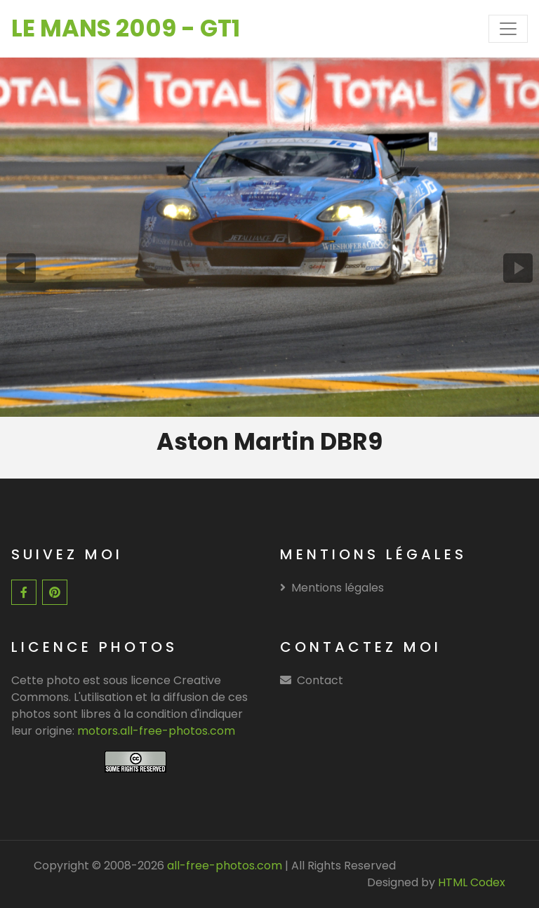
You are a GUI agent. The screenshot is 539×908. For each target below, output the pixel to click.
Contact (320, 680)
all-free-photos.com (223, 865)
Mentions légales (332, 588)
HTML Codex (471, 882)
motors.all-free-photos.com (156, 731)
